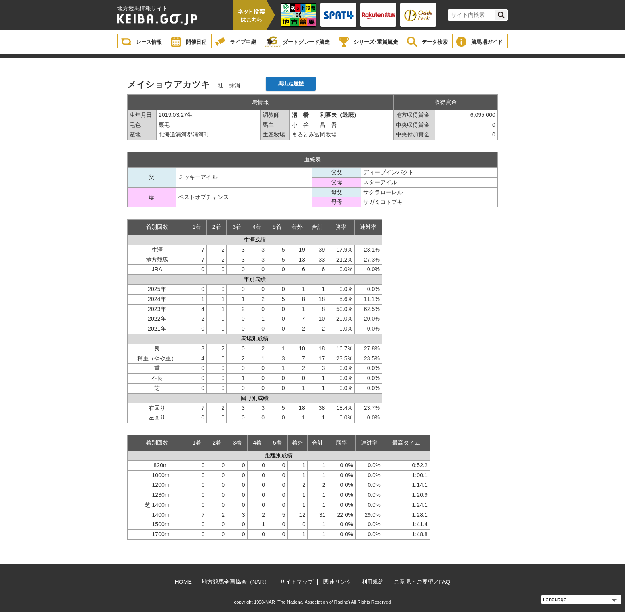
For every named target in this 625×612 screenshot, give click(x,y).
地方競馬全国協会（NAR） (236, 582)
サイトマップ (297, 582)
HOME (183, 582)
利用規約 (373, 582)
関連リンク (337, 582)
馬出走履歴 (291, 84)
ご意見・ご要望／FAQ (422, 582)
